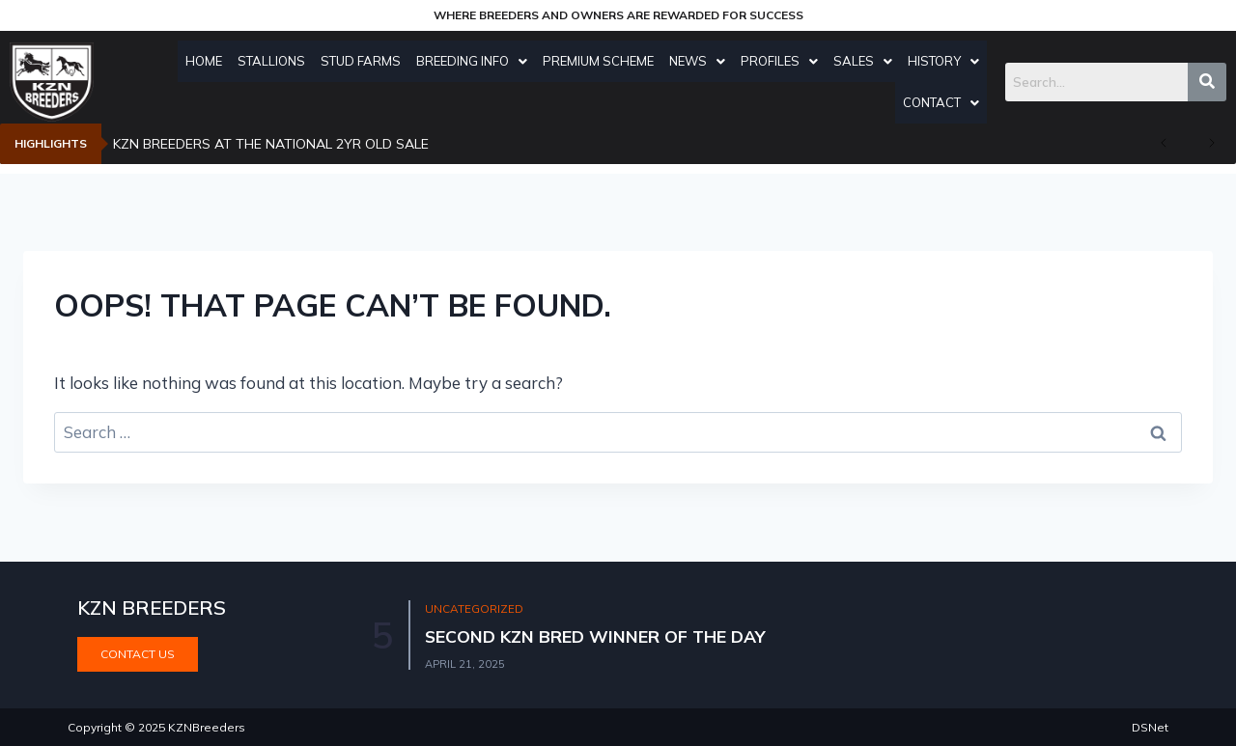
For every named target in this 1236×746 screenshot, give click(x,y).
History (948, 61)
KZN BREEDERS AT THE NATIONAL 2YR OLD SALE (271, 143)
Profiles (784, 61)
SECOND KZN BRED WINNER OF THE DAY (598, 636)
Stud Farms (365, 61)
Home (208, 61)
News (702, 61)
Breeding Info (476, 61)
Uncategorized (475, 609)
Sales (867, 61)
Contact (946, 102)
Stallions (276, 61)
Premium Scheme (603, 61)
